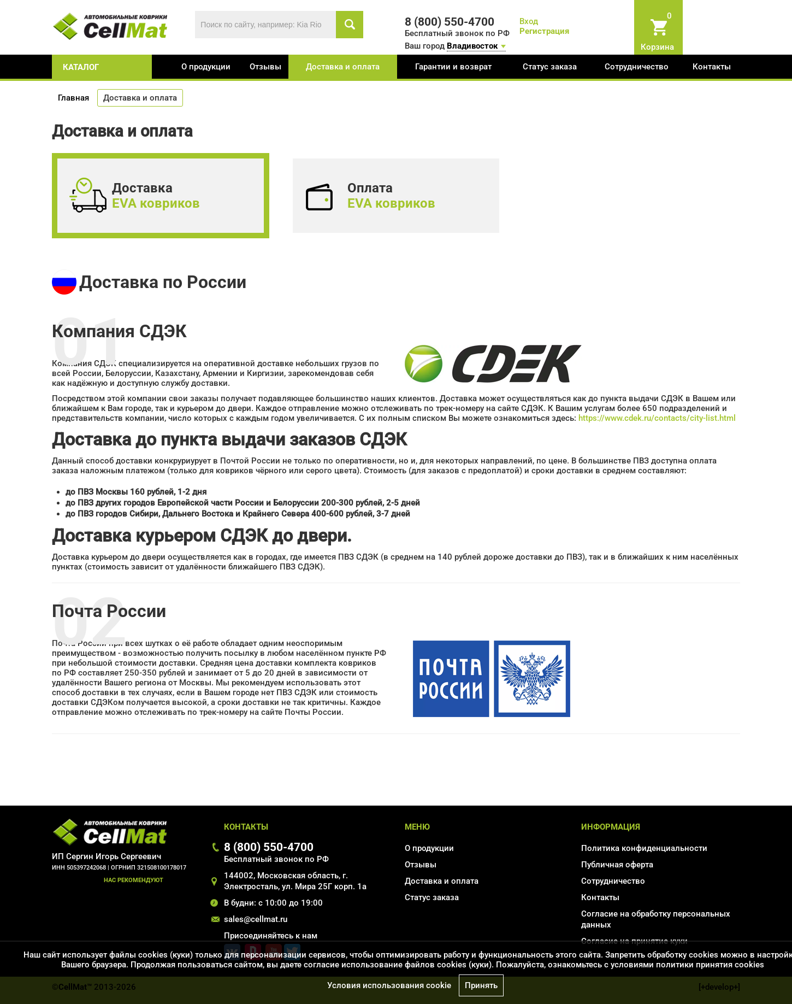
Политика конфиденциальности (644, 848)
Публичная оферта (617, 865)
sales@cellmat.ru (255, 919)
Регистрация (544, 31)
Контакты (712, 67)
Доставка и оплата (343, 67)
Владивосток (472, 46)
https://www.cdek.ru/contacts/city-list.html (657, 418)
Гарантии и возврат (453, 67)
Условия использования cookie (389, 985)
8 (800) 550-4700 (269, 847)
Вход (528, 21)
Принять (481, 985)
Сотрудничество (637, 67)
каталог (81, 67)
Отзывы (265, 67)
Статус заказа (550, 67)
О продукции (205, 67)
